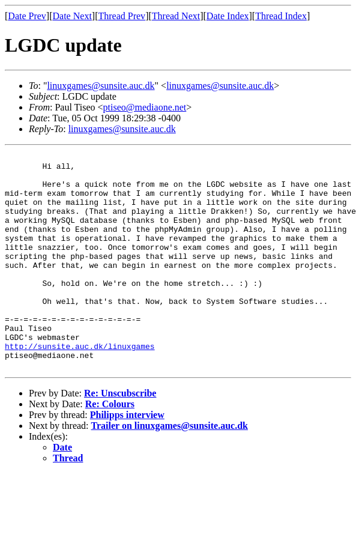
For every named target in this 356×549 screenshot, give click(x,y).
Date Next (72, 16)
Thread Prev (121, 16)
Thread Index (281, 16)
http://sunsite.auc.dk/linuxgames (80, 385)
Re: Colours (109, 447)
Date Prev (27, 16)
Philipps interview (127, 458)
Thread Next (176, 16)
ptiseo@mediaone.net (145, 107)
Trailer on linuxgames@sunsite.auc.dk (169, 469)
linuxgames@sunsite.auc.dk (100, 85)
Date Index (228, 16)
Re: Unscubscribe (120, 436)
